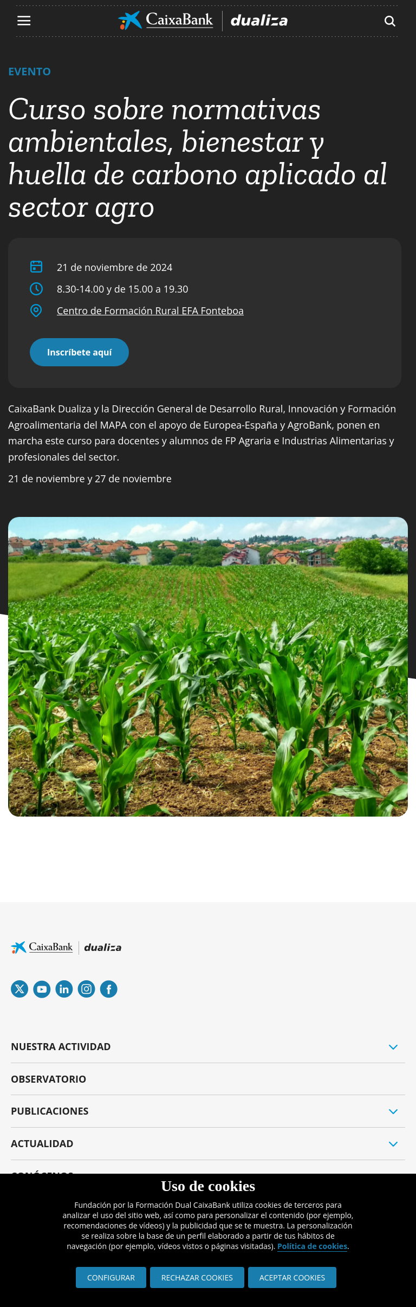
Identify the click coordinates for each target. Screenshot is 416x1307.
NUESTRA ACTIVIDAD (61, 1046)
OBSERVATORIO (48, 1078)
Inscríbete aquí (79, 352)
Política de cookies (312, 1246)
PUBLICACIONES (49, 1110)
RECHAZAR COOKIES (197, 1277)
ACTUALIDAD (42, 1143)
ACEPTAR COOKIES (292, 1277)
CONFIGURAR (111, 1277)
